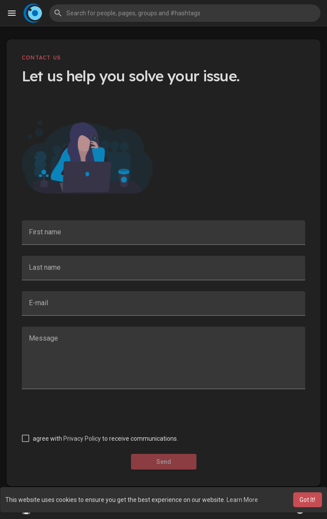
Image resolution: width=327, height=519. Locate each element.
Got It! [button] (307, 499)
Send (163, 461)
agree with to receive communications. (105, 438)
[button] (184, 13)
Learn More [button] (242, 499)
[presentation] (88, 417)
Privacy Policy (82, 438)
